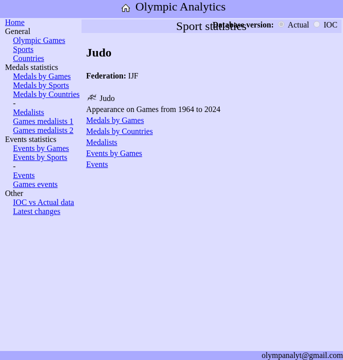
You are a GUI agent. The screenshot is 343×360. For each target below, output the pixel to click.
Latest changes (36, 211)
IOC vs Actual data (43, 202)
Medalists (28, 112)
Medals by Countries (46, 94)
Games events (35, 184)
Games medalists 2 (43, 130)
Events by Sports (40, 157)
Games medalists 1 (43, 121)
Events (24, 175)
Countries (28, 58)
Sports (23, 49)
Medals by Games (42, 76)
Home (14, 22)
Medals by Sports (41, 85)
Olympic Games (39, 40)
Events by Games (41, 148)
